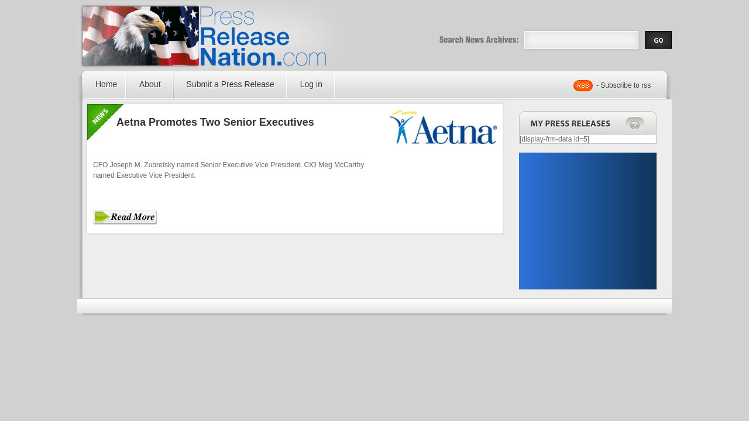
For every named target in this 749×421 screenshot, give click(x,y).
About (150, 84)
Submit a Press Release (230, 84)
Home (106, 84)
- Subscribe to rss (623, 85)
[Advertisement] (587, 221)
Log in (311, 84)
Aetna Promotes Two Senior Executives (215, 122)
